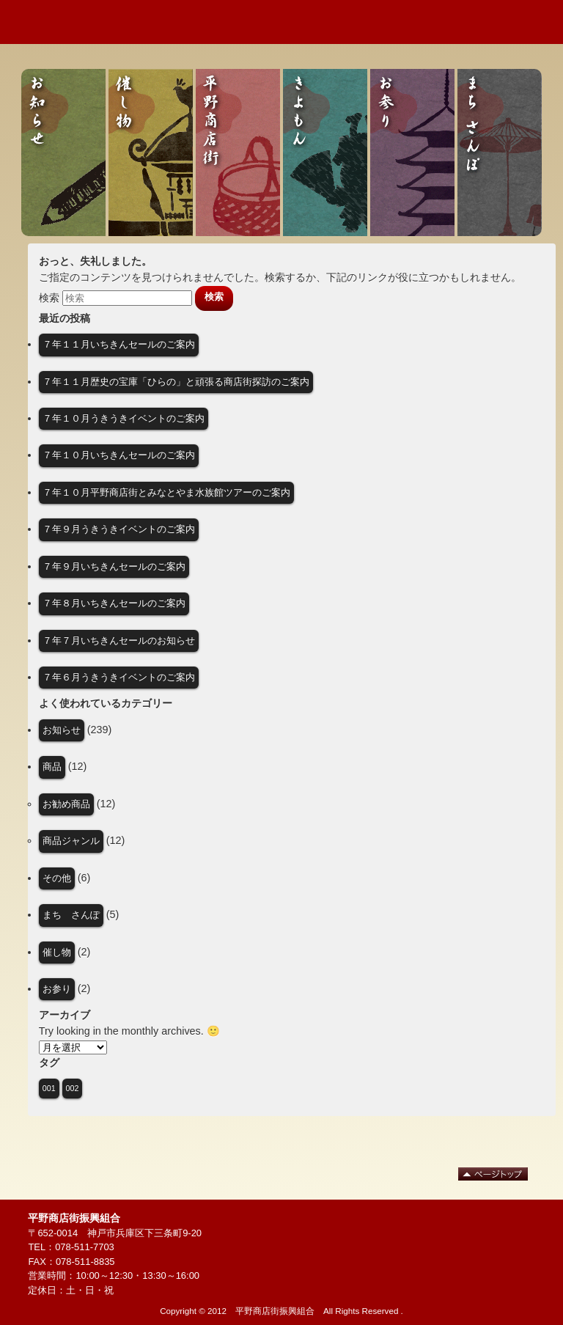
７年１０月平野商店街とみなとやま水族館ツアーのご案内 (166, 492)
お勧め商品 (66, 804)
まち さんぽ (499, 152)
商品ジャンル (71, 840)
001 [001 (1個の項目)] (49, 1088)
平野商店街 (238, 152)
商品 (52, 766)
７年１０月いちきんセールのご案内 (119, 454)
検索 (49, 297)
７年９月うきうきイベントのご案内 (119, 529)
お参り (412, 152)
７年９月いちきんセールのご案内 (114, 566)
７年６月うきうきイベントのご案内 (119, 677)
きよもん (325, 152)
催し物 (150, 152)
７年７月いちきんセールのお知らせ (119, 640)
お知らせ (63, 152)
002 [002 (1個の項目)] (72, 1088)
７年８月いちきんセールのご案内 (114, 603)
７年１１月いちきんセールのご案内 (119, 344)
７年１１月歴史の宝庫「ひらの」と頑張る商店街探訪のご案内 (176, 381)
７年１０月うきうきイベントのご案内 (124, 418)
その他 (57, 878)
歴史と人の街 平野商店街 (91, 22)
